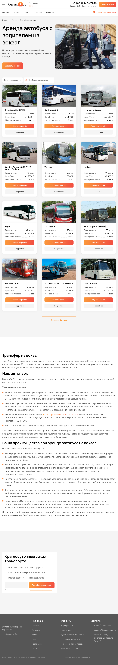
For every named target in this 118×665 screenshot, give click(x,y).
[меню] (3, 4)
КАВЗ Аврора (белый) (95, 226)
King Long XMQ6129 (15, 110)
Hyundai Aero (12, 283)
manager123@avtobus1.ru (105, 630)
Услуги (16, 12)
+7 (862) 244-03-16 (85, 3)
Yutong (48, 167)
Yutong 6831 (50, 226)
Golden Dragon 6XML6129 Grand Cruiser (18, 168)
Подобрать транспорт (42, 585)
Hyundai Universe (93, 110)
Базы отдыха (66, 630)
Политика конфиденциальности (76, 657)
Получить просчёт (19, 126)
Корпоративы (67, 625)
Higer (8, 226)
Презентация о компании (104, 12)
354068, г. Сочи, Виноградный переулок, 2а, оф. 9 (104, 637)
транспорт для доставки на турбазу (60, 414)
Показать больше (59, 320)
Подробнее (19, 132)
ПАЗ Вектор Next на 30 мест (58, 283)
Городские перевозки (70, 639)
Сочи (31, 6)
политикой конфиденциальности (41, 590)
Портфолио (37, 12)
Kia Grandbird (51, 110)
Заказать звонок (107, 4)
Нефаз (87, 167)
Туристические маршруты (72, 634)
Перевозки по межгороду (72, 644)
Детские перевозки (69, 648)
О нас (26, 12)
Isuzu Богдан (90, 283)
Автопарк (6, 12)
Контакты (50, 12)
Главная (5, 20)
